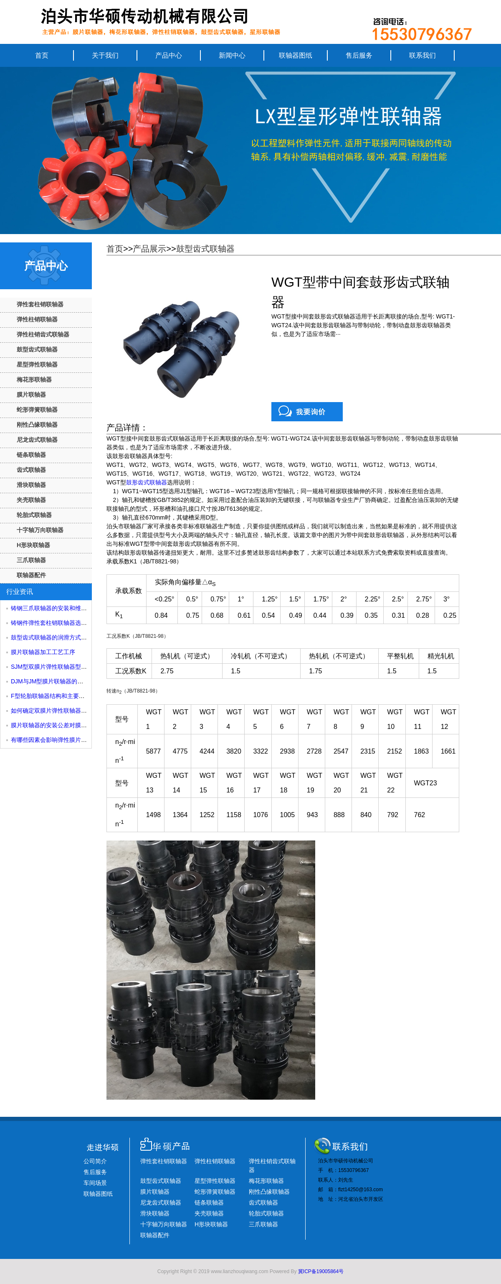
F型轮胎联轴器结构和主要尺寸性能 (56, 696)
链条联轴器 (31, 454)
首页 (41, 55)
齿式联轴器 (31, 469)
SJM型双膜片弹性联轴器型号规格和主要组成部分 (75, 666)
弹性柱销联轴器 (37, 319)
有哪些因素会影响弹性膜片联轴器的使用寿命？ (72, 739)
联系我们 (422, 55)
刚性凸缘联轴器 (37, 424)
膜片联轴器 (31, 394)
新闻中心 (232, 55)
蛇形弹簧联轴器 (37, 409)
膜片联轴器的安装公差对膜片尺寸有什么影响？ (72, 725)
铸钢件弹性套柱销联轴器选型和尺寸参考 (63, 622)
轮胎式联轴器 (34, 515)
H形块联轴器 (33, 545)
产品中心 (168, 55)
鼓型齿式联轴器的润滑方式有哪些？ (57, 637)
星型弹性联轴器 (37, 364)
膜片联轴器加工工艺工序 (43, 652)
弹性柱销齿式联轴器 (43, 334)
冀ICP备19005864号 (321, 1271)
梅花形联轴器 (34, 379)
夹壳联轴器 (31, 500)
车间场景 (95, 1183)
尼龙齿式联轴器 (37, 439)
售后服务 (359, 55)
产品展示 (149, 248)
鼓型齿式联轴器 (37, 349)
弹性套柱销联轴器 (40, 304)
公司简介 (95, 1161)
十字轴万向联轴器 (40, 530)
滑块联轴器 (31, 485)
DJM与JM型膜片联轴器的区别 (50, 681)
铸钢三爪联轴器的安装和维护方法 (55, 608)
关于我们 (105, 55)
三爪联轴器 (31, 560)
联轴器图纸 (295, 55)
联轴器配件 (31, 575)
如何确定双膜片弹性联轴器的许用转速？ (63, 710)
